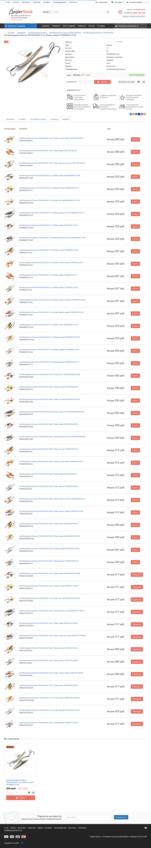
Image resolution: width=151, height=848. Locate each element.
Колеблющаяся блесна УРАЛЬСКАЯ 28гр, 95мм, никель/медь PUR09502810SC (51, 511)
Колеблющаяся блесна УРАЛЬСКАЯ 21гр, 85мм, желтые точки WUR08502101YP (52, 213)
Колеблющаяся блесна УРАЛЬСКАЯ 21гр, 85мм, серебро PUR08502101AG (49, 350)
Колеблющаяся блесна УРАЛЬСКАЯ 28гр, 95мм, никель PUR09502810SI (48, 486)
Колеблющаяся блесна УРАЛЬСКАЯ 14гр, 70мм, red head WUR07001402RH (49, 598)
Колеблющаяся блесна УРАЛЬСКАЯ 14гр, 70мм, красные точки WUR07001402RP (52, 636)
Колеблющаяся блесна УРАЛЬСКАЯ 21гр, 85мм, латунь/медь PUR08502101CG (51, 263)
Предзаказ (136, 575)
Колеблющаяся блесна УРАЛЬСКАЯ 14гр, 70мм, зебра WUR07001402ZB (48, 623)
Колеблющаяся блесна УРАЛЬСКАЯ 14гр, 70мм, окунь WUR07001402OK (48, 685)
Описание (10, 119)
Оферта (40, 828)
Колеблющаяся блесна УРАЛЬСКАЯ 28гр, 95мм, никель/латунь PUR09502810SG (52, 499)
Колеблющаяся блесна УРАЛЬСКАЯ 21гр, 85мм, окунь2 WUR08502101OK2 (49, 337)
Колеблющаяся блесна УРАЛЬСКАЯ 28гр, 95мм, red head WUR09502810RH (49, 399)
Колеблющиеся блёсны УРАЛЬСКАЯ (97, 33)
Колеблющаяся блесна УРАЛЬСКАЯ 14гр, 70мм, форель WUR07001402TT (49, 723)
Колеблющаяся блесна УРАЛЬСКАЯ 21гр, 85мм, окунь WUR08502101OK (48, 325)
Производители (59, 2)
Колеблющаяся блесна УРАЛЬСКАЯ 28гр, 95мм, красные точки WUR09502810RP (52, 437)
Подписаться (121, 817)
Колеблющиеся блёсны (36, 33)
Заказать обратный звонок (133, 16)
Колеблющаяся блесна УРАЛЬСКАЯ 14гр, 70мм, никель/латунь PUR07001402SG (52, 163)
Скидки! (45, 26)
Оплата (16, 2)
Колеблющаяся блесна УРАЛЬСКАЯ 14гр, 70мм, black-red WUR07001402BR (49, 573)
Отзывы (101, 26)
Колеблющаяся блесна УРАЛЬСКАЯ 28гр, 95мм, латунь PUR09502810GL (48, 449)
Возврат (46, 2)
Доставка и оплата (38, 119)
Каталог (10, 33)
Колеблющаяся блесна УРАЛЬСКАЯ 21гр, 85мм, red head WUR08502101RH (49, 200)
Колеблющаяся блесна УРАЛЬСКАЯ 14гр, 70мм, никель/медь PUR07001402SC (51, 673)
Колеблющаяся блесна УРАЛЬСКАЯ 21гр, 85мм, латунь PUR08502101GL (48, 250)
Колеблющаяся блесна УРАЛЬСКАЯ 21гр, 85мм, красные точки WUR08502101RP (52, 238)
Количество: (72, 82)
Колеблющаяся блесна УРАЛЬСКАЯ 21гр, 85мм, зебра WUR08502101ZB (48, 225)
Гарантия (37, 2)
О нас (7, 2)
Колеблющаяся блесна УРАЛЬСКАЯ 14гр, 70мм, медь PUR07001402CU (48, 151)
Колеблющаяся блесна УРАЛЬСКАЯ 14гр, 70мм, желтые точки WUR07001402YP (52, 611)
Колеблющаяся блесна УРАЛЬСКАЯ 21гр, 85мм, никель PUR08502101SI (48, 287)
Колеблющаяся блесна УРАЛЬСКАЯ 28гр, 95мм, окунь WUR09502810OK (48, 524)
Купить (102, 82)
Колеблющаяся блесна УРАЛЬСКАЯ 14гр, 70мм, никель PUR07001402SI (48, 660)
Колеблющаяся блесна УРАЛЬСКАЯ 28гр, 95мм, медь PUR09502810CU (48, 474)
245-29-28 (134, 12)
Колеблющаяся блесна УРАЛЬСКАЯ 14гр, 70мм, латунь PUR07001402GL (48, 648)
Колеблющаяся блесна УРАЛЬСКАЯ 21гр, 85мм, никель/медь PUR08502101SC (51, 312)
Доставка (26, 2)
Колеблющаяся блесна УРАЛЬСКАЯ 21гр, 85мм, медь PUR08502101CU (48, 275)
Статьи (91, 26)
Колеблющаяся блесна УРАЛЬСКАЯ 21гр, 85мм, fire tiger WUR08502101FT (49, 188)
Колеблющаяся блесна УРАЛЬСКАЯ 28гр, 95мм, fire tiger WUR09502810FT (49, 387)
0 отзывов (119, 41)
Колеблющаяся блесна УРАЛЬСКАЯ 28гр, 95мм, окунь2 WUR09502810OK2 (49, 536)
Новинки (56, 26)
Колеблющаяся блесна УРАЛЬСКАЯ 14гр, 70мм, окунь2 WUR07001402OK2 (49, 698)
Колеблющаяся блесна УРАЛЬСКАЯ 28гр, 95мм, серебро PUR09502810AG (49, 549)
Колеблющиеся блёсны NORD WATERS (63, 33)
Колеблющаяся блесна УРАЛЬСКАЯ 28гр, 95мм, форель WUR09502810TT (49, 561)
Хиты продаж (69, 26)
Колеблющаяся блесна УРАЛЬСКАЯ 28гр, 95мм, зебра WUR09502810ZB (48, 424)
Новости (82, 26)
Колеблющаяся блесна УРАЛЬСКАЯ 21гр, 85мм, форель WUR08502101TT (49, 362)
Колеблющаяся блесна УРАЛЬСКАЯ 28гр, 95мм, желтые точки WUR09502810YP (52, 412)
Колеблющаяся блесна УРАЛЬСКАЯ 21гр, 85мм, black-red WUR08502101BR (49, 175)
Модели (66, 119)
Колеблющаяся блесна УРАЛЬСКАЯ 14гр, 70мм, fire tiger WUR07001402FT (49, 586)
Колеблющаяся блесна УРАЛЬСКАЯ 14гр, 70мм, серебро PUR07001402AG (49, 710)
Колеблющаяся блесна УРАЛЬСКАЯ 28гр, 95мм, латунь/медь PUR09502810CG (51, 461)
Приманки (20, 33)
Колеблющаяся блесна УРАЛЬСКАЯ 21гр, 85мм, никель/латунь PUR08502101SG (52, 300)
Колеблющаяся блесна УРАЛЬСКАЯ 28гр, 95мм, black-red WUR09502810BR (49, 374)
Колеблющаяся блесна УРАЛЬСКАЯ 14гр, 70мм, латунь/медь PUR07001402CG (51, 138)
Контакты (73, 2)
